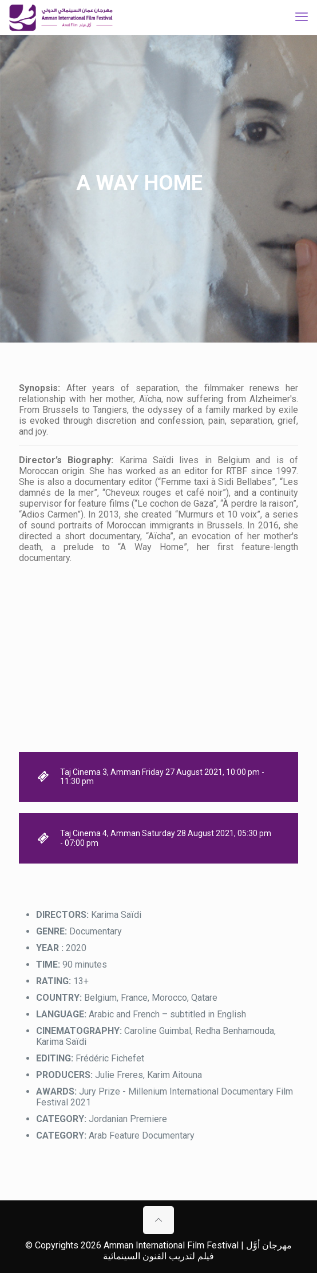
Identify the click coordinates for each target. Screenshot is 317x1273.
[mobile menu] (301, 17)
